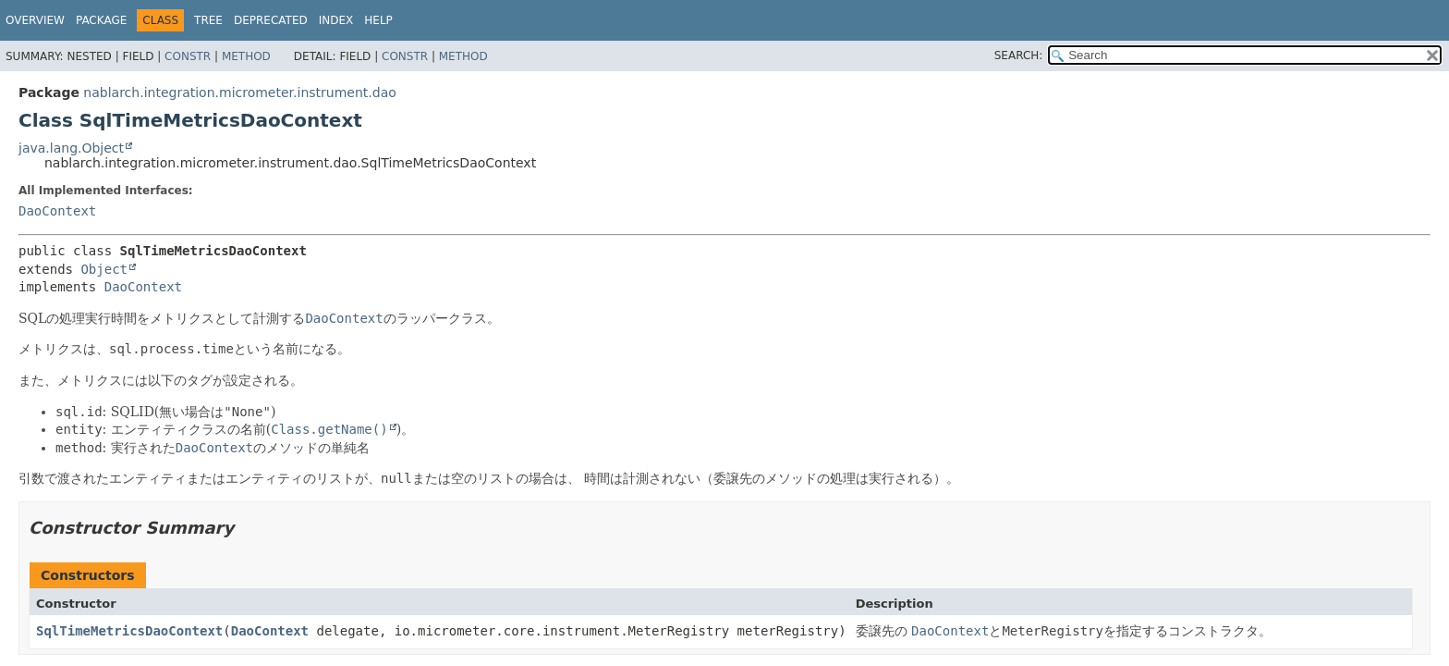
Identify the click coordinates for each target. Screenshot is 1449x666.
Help (378, 20)
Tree (208, 20)
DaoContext (57, 211)
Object (104, 269)
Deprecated (271, 20)
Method (246, 56)
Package (101, 20)
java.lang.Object (71, 148)
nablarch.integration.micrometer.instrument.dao (239, 92)
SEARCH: (1018, 55)
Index (336, 20)
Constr (187, 56)
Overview (35, 20)
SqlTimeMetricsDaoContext (129, 630)
